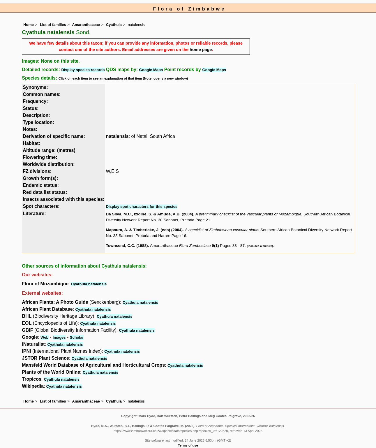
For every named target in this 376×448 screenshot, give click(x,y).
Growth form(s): (40, 178)
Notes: (30, 129)
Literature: (34, 213)
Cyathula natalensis (89, 284)
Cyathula (114, 24)
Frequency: (35, 101)
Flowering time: (40, 157)
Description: (36, 115)
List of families (53, 24)
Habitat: (31, 143)
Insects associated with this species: (63, 199)
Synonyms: (35, 87)
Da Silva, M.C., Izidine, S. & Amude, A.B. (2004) (149, 214)
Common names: (42, 94)
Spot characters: (41, 206)
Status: (30, 108)
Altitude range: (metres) (49, 150)
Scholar (77, 337)
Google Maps (151, 70)
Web (44, 337)
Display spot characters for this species (141, 206)
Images (59, 337)
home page (201, 49)
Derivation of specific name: (54, 136)
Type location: (38, 122)
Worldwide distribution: (49, 164)
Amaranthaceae (86, 24)
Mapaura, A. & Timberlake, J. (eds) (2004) (144, 230)
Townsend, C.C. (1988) (127, 245)
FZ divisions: (37, 171)
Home (28, 24)
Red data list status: (45, 192)
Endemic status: (41, 185)
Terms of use (188, 445)
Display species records (83, 70)
